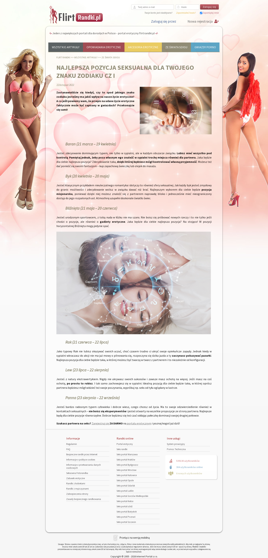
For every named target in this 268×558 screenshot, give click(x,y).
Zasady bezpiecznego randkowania (83, 499)
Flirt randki (63, 57)
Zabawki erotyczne (75, 478)
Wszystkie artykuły (65, 47)
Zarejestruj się (101, 423)
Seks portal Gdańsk (126, 485)
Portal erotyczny (125, 444)
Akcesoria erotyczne (143, 47)
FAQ (68, 449)
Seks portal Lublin (125, 490)
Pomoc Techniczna (176, 449)
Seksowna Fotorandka (77, 473)
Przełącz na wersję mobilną (134, 537)
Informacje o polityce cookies (80, 459)
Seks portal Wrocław (126, 470)
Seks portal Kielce (125, 501)
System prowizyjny (176, 444)
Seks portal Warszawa (127, 454)
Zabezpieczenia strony (77, 493)
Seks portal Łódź (125, 506)
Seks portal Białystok (127, 511)
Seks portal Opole (125, 480)
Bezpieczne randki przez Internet (81, 454)
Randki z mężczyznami (77, 488)
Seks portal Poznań (126, 516)
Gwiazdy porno (205, 47)
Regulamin (71, 444)
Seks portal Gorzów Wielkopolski (132, 496)
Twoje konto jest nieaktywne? (158, 12)
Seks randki (122, 449)
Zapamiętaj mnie (211, 12)
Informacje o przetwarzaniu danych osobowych (83, 466)
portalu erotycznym (138, 423)
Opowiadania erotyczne (104, 47)
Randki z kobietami (75, 483)
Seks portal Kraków (126, 459)
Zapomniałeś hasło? (186, 12)
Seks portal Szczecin (126, 522)
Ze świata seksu (176, 47)
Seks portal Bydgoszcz (127, 464)
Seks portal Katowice (127, 475)
